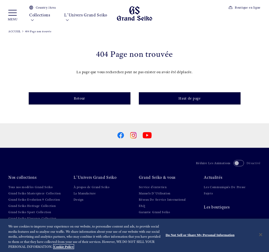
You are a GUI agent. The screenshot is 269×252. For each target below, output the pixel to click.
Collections (39, 18)
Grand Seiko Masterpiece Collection (34, 193)
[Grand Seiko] (134, 13)
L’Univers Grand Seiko (85, 18)
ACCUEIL (14, 31)
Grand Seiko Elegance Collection (32, 218)
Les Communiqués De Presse (225, 187)
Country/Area (42, 7)
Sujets (208, 193)
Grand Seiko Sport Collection (29, 212)
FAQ (142, 206)
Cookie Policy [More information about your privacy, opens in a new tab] (64, 247)
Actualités (213, 177)
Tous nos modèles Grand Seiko (30, 187)
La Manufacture (85, 193)
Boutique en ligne (244, 7)
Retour (79, 98)
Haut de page (189, 98)
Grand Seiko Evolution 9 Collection (34, 200)
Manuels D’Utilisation (155, 193)
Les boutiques (217, 207)
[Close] (260, 235)
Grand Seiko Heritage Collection (32, 206)
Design (78, 200)
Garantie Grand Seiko (154, 212)
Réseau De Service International (162, 200)
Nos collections (22, 177)
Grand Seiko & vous (157, 177)
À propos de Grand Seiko (92, 187)
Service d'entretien (153, 187)
